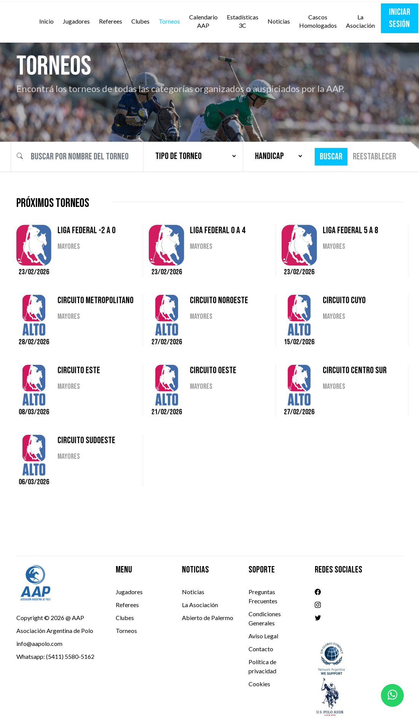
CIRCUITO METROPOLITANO (95, 300)
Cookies (259, 683)
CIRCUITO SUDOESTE (86, 440)
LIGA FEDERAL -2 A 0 (86, 230)
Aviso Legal (263, 635)
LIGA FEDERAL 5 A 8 (350, 230)
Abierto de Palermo (207, 617)
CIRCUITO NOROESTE (219, 300)
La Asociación (360, 21)
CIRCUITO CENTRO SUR (355, 370)
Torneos (169, 21)
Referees (110, 21)
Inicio (48, 21)
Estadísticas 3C (242, 21)
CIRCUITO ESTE (78, 370)
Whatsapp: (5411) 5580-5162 (55, 656)
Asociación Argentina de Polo (54, 630)
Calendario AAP (203, 21)
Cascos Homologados (318, 21)
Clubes (140, 21)
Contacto (261, 648)
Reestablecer (374, 156)
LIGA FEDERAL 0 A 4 (217, 230)
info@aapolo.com (39, 643)
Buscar (331, 156)
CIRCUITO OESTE (213, 370)
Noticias (279, 21)
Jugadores (76, 21)
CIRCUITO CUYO (344, 300)
